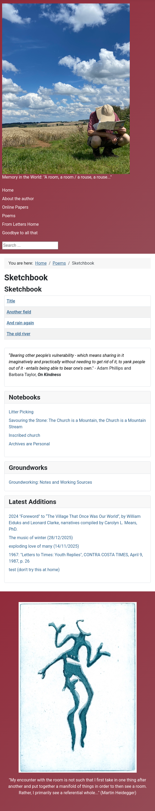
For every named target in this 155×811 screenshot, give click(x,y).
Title (11, 301)
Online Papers (15, 207)
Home (8, 190)
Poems (8, 215)
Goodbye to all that (20, 232)
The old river (18, 333)
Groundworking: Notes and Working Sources (50, 482)
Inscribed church (24, 435)
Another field (19, 311)
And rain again (20, 322)
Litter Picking (21, 411)
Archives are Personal (29, 443)
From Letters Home (20, 224)
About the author (18, 198)
